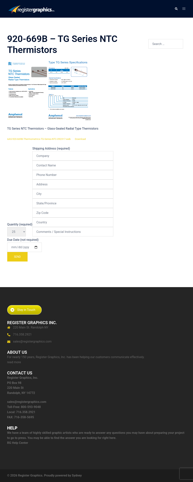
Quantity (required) (20, 228)
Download (80, 139)
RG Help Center (17, 443)
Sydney (77, 475)
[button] (176, 8)
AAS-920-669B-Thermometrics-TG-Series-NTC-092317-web (39, 139)
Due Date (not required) (24, 249)
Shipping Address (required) (72, 190)
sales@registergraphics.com (32, 341)
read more (14, 362)
